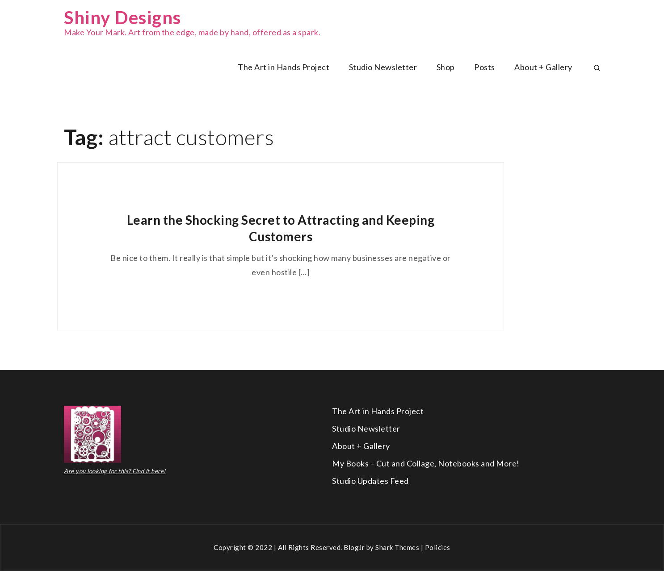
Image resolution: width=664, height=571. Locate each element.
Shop (446, 67)
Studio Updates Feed (370, 481)
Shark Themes (398, 547)
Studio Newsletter (383, 67)
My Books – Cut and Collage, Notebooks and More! (426, 463)
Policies (437, 547)
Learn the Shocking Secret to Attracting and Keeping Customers (281, 228)
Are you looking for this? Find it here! (115, 470)
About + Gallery (543, 67)
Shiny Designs (122, 17)
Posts (484, 67)
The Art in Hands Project (283, 67)
